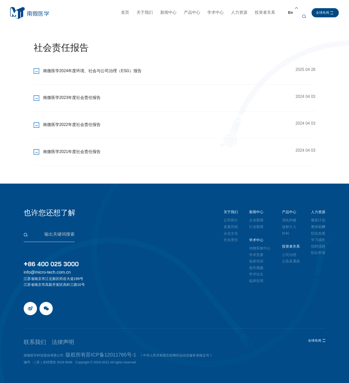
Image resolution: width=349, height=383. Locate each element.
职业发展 (318, 229)
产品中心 (193, 12)
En (291, 12)
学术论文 (256, 270)
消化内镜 (289, 216)
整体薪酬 (318, 222)
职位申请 (318, 248)
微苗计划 (318, 216)
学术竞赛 (256, 250)
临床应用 (256, 276)
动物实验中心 (260, 244)
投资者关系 (266, 12)
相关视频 (256, 263)
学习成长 (318, 235)
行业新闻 (256, 222)
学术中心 (217, 12)
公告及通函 (291, 257)
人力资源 (240, 12)
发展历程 (231, 222)
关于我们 (146, 12)
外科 (285, 229)
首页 (126, 12)
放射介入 (289, 222)
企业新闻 (256, 216)
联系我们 (31, 332)
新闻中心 (169, 12)
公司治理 (289, 250)
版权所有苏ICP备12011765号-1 (88, 341)
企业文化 (231, 229)
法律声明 (49, 332)
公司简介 (231, 216)
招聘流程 (318, 242)
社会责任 (231, 235)
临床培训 (256, 257)
